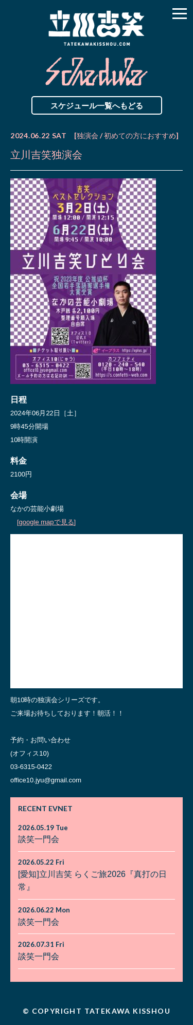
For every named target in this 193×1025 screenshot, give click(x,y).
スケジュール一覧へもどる (96, 105)
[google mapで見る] (46, 522)
